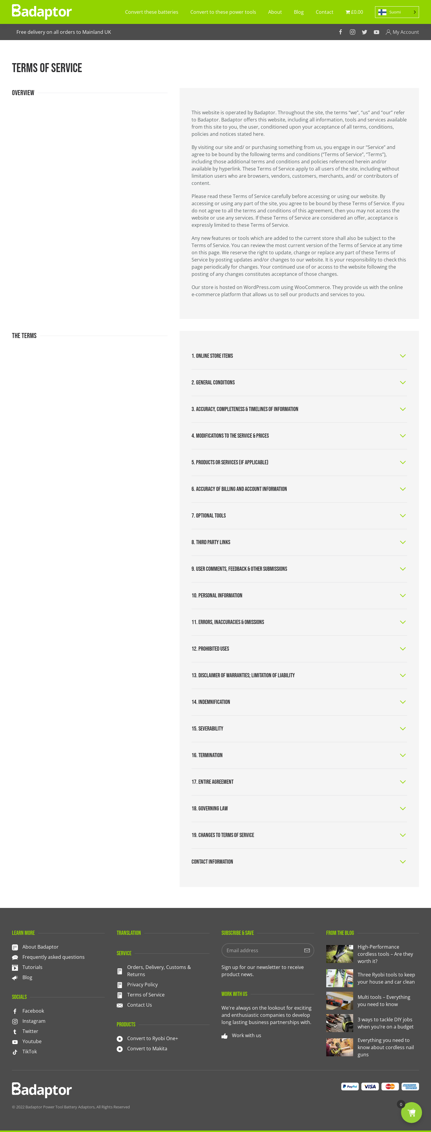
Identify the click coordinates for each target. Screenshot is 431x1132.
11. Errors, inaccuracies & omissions (228, 622)
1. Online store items (212, 356)
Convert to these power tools (223, 12)
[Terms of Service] (120, 994)
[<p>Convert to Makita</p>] (120, 1048)
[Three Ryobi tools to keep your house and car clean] (372, 978)
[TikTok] (15, 1051)
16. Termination (207, 755)
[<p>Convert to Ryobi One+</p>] (120, 1038)
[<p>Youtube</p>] (15, 1041)
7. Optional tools (209, 515)
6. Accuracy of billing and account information (239, 489)
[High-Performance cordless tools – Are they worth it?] (372, 954)
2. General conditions (213, 382)
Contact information (212, 861)
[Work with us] (224, 1035)
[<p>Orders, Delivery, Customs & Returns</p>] (120, 970)
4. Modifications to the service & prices (230, 435)
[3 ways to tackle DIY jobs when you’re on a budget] (372, 1023)
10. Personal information (217, 595)
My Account (402, 32)
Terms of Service (146, 994)
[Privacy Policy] (120, 984)
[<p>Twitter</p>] (15, 1031)
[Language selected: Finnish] (397, 12)
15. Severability (207, 728)
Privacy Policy (142, 984)
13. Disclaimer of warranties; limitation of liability (243, 675)
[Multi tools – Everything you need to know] (372, 1001)
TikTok (29, 1051)
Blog (299, 12)
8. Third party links (211, 542)
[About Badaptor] (15, 947)
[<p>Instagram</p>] (15, 1021)
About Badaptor (40, 947)
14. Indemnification (211, 702)
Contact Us (139, 1005)
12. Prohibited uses (210, 648)
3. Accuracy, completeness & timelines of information (245, 409)
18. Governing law (210, 808)
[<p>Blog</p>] (15, 977)
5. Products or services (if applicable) (230, 462)
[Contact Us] (120, 1005)
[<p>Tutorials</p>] (15, 967)
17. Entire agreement (212, 782)
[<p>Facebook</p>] (15, 1011)
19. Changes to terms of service (223, 835)
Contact (324, 12)
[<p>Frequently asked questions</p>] (15, 957)
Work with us (246, 1035)
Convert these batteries (151, 12)
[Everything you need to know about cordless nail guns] (372, 1047)
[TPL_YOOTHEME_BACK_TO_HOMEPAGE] (42, 12)
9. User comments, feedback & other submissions (239, 569)
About (275, 12)
